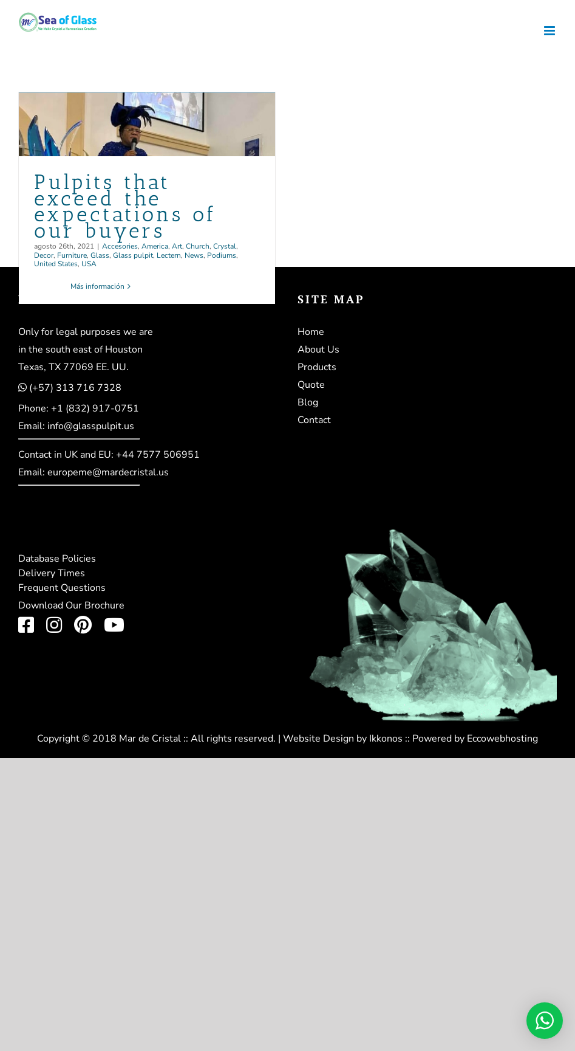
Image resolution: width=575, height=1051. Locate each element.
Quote (311, 384)
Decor (43, 255)
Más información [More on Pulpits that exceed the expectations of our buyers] (97, 286)
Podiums (221, 255)
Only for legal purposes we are (85, 332)
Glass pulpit (133, 255)
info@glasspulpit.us (90, 426)
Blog (308, 402)
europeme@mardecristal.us (108, 472)
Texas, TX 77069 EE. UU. (73, 367)
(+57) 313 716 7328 (75, 388)
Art (177, 246)
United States (56, 264)
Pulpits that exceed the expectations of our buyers (125, 206)
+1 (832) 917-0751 (95, 408)
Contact (314, 420)
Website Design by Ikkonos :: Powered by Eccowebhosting (410, 738)
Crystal (224, 246)
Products (317, 367)
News (194, 255)
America (154, 246)
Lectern (169, 255)
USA (89, 264)
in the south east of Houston (80, 349)
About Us (318, 349)
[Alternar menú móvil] (550, 30)
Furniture (72, 255)
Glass (99, 255)
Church (197, 246)
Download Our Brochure (71, 605)
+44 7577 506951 (158, 454)
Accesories (120, 246)
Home (311, 332)
